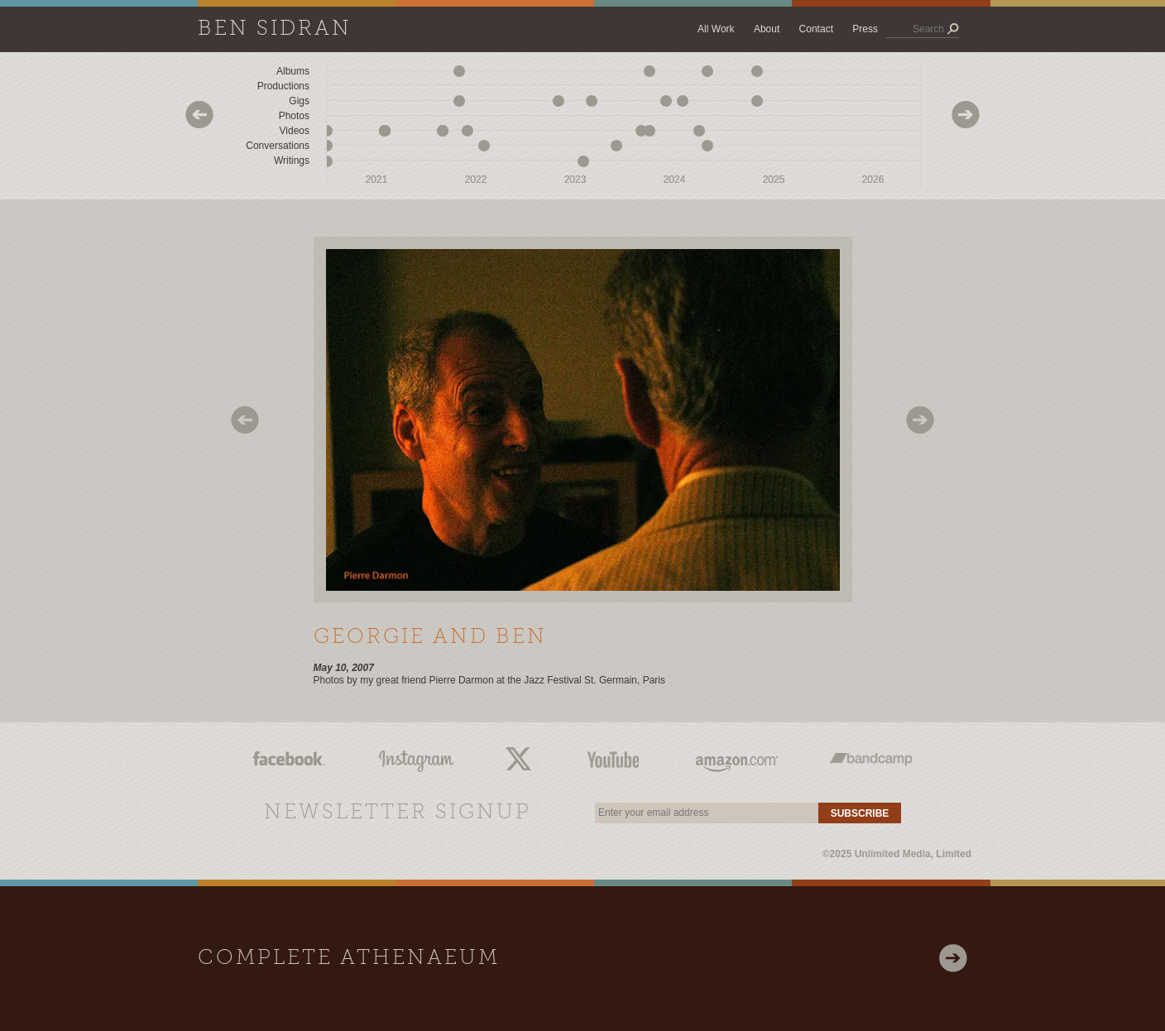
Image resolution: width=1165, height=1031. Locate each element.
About (766, 29)
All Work (716, 29)
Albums (292, 71)
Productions (283, 86)
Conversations (277, 145)
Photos (294, 116)
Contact (816, 29)
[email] (706, 813)
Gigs (299, 101)
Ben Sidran (275, 29)
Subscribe (860, 813)
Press (865, 29)
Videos (294, 131)
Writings (291, 160)
